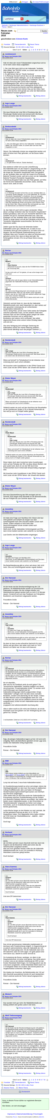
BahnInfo (41, 1117)
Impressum (11, 1114)
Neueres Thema (9, 1088)
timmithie (9, 509)
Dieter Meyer (10, 378)
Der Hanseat (10, 578)
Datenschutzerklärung (24, 1114)
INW (7, 761)
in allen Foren (29, 47)
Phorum (15, 1117)
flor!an (8, 251)
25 (16, 47)
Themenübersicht (20, 44)
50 (19, 47)
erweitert (45, 33)
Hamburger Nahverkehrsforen (18, 25)
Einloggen (25, 2)
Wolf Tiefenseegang (13, 1015)
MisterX (8, 994)
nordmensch (10, 54)
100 (22, 47)
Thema (4, 27)
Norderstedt (10, 340)
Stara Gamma (11, 867)
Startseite (5, 25)
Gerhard (8, 832)
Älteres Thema (23, 1088)
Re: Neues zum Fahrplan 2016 (11, 56)
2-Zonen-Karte (22, 39)
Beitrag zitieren (40, 96)
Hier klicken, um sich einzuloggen (14, 1106)
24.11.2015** (21, 775)
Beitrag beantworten (25, 96)
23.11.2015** (9, 775)
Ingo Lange (10, 103)
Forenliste (7, 44)
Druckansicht (26, 1091)
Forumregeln (38, 1114)
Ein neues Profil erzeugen (41, 2)
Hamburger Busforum (36, 25)
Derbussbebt (10, 127)
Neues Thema (34, 44)
